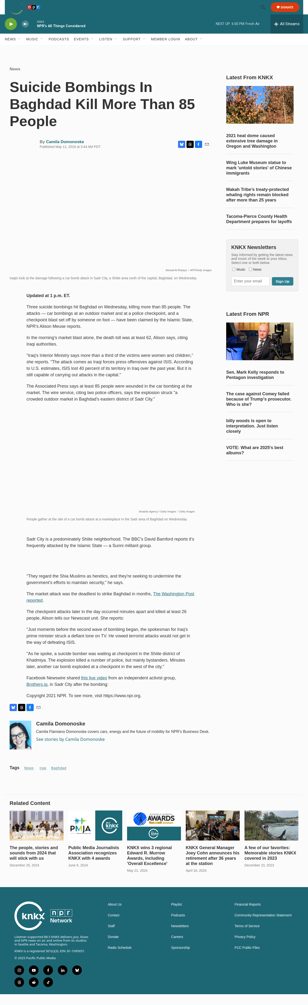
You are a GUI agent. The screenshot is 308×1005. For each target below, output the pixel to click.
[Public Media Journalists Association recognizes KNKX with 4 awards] (95, 836)
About (191, 50)
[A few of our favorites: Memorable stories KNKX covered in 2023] (271, 836)
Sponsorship (180, 958)
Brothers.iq (36, 695)
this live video (94, 688)
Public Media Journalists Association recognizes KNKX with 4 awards (93, 863)
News (10, 50)
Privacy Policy (245, 948)
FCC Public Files (247, 958)
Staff (111, 937)
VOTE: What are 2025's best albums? (254, 461)
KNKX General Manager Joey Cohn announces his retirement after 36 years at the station (212, 866)
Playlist (176, 915)
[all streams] (286, 34)
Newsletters (180, 937)
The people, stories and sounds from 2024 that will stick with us (34, 863)
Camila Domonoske (65, 152)
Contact (113, 926)
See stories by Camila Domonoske (70, 750)
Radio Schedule (120, 958)
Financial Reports (248, 915)
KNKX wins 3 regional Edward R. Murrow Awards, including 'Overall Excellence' (149, 866)
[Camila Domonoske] (20, 745)
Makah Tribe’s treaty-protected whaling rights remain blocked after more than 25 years (257, 205)
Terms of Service (247, 937)
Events (81, 50)
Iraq (43, 779)
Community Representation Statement (263, 926)
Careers (177, 948)
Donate (290, 13)
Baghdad (58, 779)
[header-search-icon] (265, 13)
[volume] (25, 35)
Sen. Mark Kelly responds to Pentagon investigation (255, 386)
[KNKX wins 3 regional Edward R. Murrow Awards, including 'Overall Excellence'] (154, 836)
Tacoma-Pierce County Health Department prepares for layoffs (259, 230)
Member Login (165, 50)
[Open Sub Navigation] (19, 50)
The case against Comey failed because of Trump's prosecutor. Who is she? (258, 410)
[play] (11, 35)
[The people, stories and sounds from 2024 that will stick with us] (37, 836)
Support (132, 50)
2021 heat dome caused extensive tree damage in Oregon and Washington (252, 151)
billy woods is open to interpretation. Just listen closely (252, 437)
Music (32, 50)
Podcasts (59, 50)
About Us (115, 915)
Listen (105, 50)
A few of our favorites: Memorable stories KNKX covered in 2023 (270, 863)
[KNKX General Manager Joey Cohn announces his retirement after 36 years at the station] (213, 836)
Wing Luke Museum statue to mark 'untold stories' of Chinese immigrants (259, 178)
